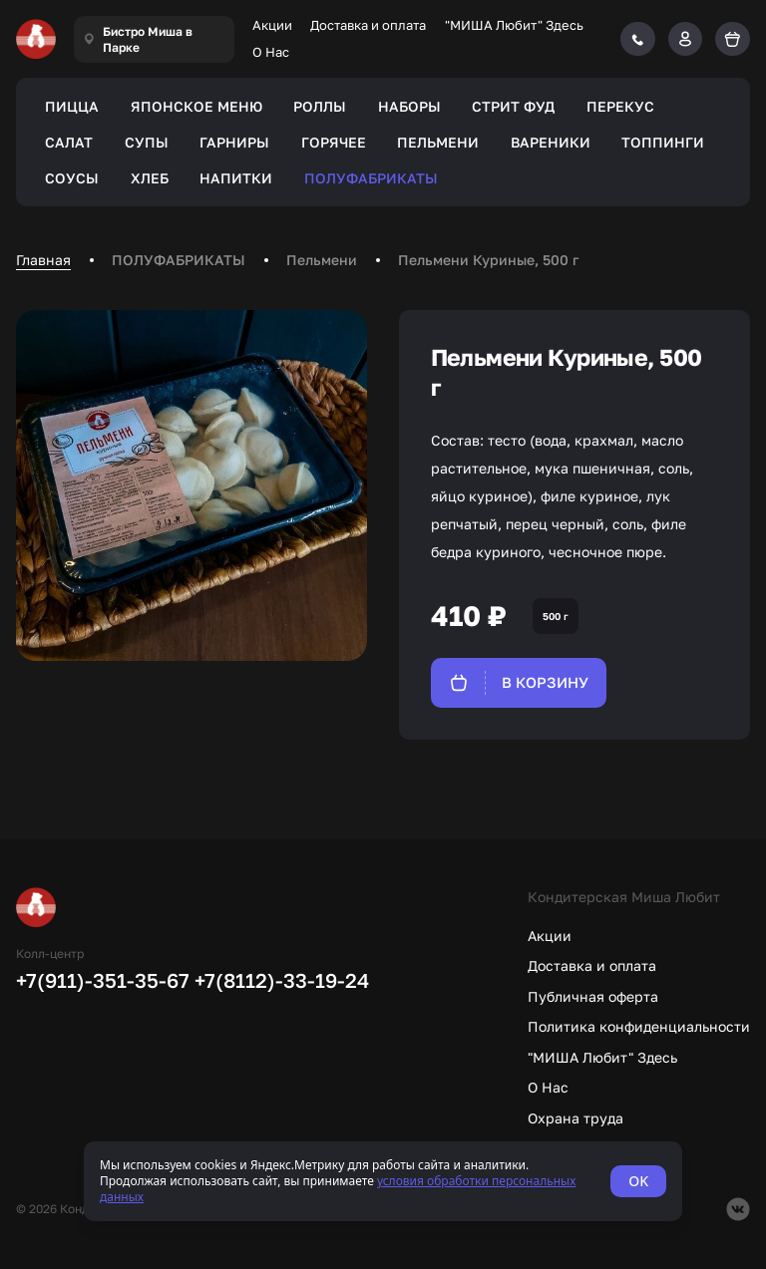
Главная (43, 259)
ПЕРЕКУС (620, 106)
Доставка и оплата (368, 25)
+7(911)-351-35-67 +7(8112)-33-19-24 (192, 980)
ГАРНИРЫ (234, 142)
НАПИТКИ (235, 177)
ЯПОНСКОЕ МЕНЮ (196, 106)
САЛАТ (69, 142)
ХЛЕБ (150, 177)
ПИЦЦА (72, 106)
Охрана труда (575, 1118)
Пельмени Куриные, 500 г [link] (488, 259)
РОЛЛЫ (319, 106)
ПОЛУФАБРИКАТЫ (371, 177)
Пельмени (321, 259)
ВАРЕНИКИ (550, 142)
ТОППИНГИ (662, 142)
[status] (383, 1181)
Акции (272, 25)
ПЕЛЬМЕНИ (438, 142)
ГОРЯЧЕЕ (333, 142)
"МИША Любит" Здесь (514, 25)
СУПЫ (147, 142)
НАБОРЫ (409, 106)
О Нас (270, 52)
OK (638, 1180)
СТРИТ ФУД (513, 106)
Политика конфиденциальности (639, 1026)
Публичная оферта (593, 996)
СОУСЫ (72, 177)
